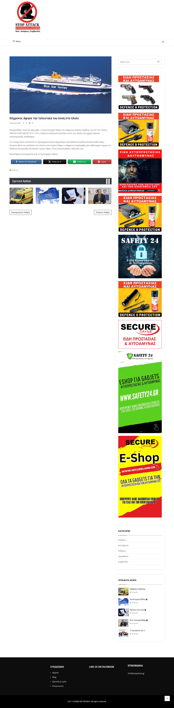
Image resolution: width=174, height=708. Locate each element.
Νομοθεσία (123, 556)
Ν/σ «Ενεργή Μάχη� (139, 620)
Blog (54, 677)
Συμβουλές (123, 561)
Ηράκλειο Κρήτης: (138, 589)
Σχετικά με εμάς (59, 681)
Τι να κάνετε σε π (137, 630)
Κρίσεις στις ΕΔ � (138, 610)
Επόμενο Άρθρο (103, 212)
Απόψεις (122, 540)
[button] (162, 42)
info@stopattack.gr (136, 673)
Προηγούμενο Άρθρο (20, 212)
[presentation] (107, 181)
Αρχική (55, 672)
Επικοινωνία (57, 686)
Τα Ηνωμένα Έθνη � (138, 599)
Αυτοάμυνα (123, 545)
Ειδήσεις (15, 170)
